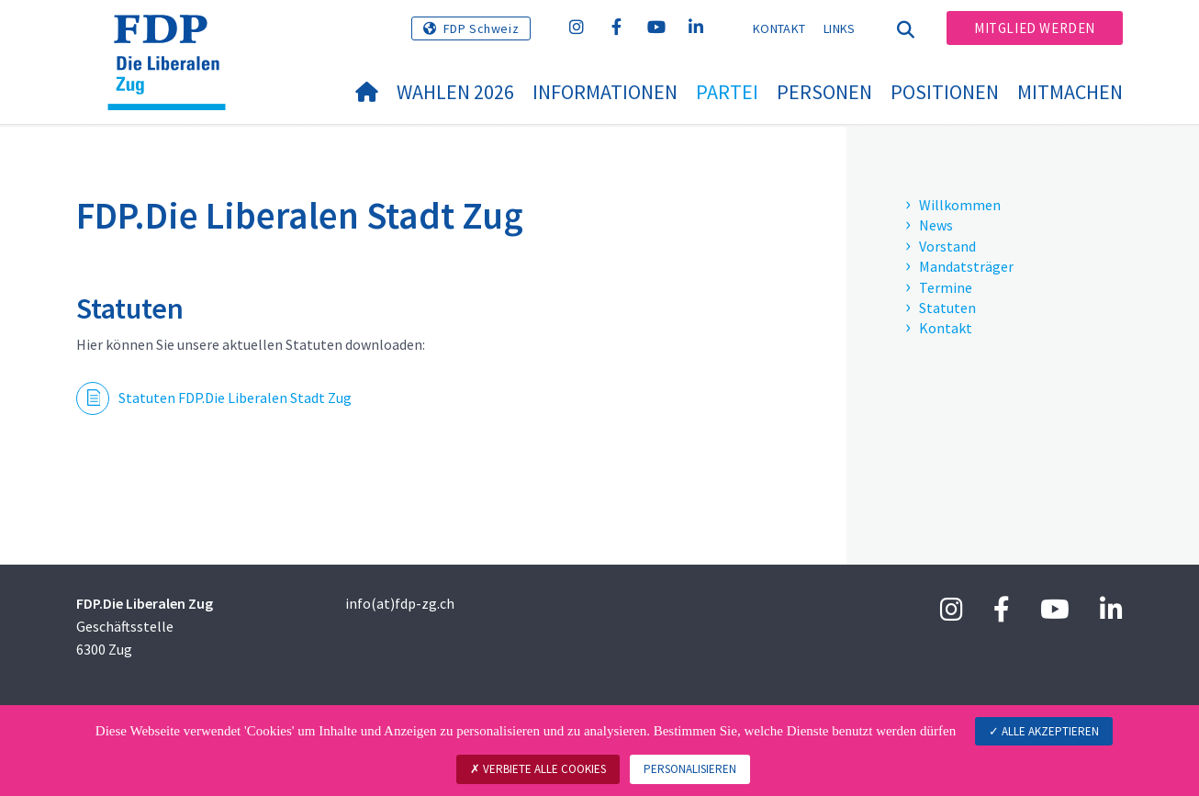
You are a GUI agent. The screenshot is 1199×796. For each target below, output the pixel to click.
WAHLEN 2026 (455, 92)
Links (840, 28)
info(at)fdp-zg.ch (399, 603)
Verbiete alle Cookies (538, 769)
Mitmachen (1070, 92)
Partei (727, 92)
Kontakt (779, 28)
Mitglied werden (1034, 28)
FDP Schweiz (481, 28)
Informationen (605, 92)
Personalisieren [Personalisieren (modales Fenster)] (690, 769)
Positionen (945, 92)
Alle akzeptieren (1044, 731)
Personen (824, 92)
